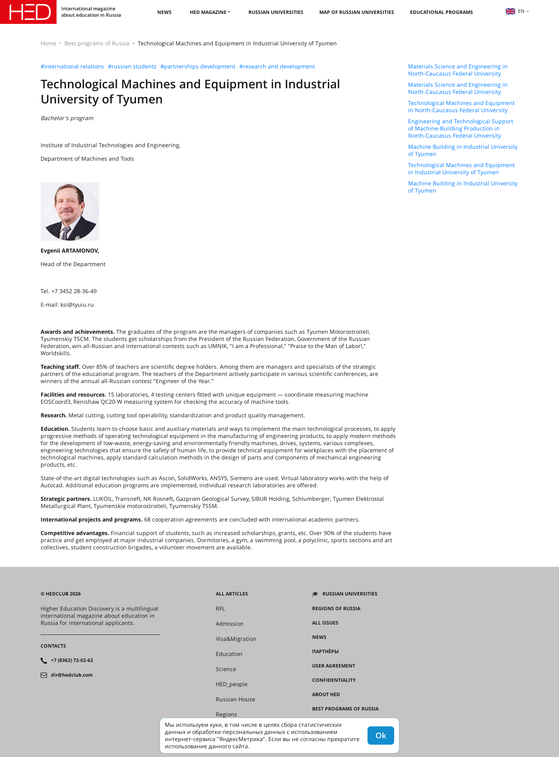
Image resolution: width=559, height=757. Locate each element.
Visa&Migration (236, 638)
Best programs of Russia (96, 43)
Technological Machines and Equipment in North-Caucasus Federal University (461, 106)
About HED (326, 694)
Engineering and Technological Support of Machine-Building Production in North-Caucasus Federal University (460, 128)
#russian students (132, 66)
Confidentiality (334, 680)
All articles (232, 594)
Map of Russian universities (356, 12)
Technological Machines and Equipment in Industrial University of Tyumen (461, 169)
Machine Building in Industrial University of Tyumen (463, 150)
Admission (230, 623)
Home (48, 43)
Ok (380, 735)
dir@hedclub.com (72, 675)
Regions (226, 714)
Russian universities (275, 12)
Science (226, 669)
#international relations (72, 66)
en (514, 11)
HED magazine (208, 12)
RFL (220, 608)
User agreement (333, 666)
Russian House (235, 699)
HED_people (232, 684)
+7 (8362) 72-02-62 (72, 660)
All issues (325, 623)
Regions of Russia (336, 608)
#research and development (277, 66)
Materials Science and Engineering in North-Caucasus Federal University (458, 70)
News (164, 12)
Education (229, 654)
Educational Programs (441, 12)
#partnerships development (197, 66)
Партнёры (325, 651)
